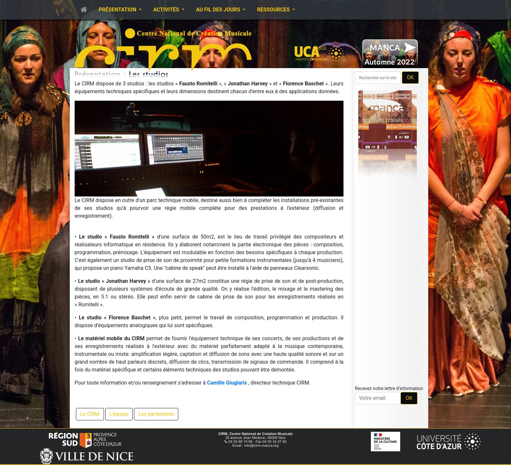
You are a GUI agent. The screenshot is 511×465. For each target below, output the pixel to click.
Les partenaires (156, 414)
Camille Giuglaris (227, 383)
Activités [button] (166, 10)
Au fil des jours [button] (218, 10)
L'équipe (119, 414)
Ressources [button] (274, 10)
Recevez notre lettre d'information (389, 388)
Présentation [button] (118, 10)
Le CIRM (90, 414)
